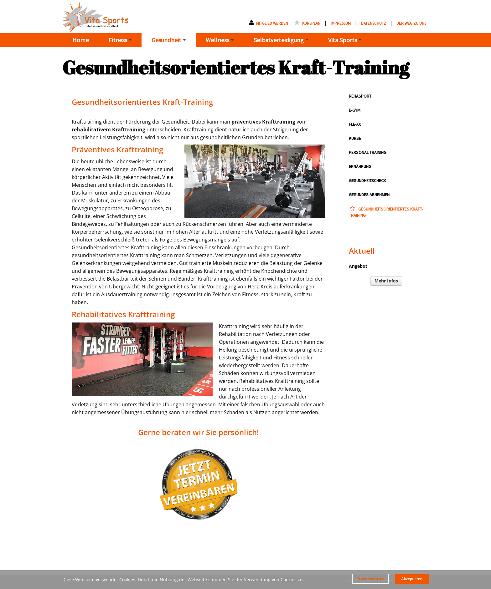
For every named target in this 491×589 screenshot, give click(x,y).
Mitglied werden (268, 23)
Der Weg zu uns (411, 23)
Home (80, 40)
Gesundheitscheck (367, 180)
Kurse (355, 138)
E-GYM (354, 110)
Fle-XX (355, 124)
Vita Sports (344, 40)
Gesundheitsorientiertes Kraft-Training (386, 212)
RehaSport (360, 96)
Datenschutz (370, 578)
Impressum (341, 23)
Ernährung (360, 166)
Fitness (120, 40)
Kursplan (307, 23)
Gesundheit (169, 40)
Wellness (220, 40)
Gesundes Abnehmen (369, 194)
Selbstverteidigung (281, 40)
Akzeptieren (411, 579)
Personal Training (367, 152)
